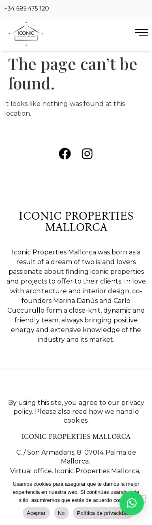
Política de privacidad (103, 513)
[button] (132, 503)
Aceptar (36, 513)
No (61, 513)
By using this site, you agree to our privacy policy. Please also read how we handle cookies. (76, 411)
